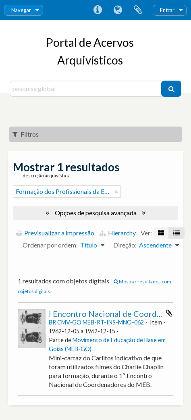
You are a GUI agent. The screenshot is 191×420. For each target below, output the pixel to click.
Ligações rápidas (97, 10)
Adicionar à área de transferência (169, 313)
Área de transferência (138, 10)
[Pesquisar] (171, 89)
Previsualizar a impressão (55, 233)
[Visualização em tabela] (176, 233)
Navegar (21, 10)
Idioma (118, 10)
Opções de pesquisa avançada (96, 212)
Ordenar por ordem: (50, 245)
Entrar (167, 10)
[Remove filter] (116, 191)
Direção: (125, 245)
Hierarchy (118, 233)
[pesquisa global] (87, 89)
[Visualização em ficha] (161, 233)
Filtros (25, 134)
